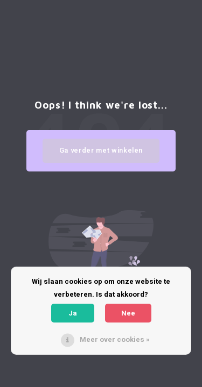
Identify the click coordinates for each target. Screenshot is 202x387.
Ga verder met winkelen (101, 150)
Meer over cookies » (115, 339)
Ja (72, 313)
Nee (128, 313)
